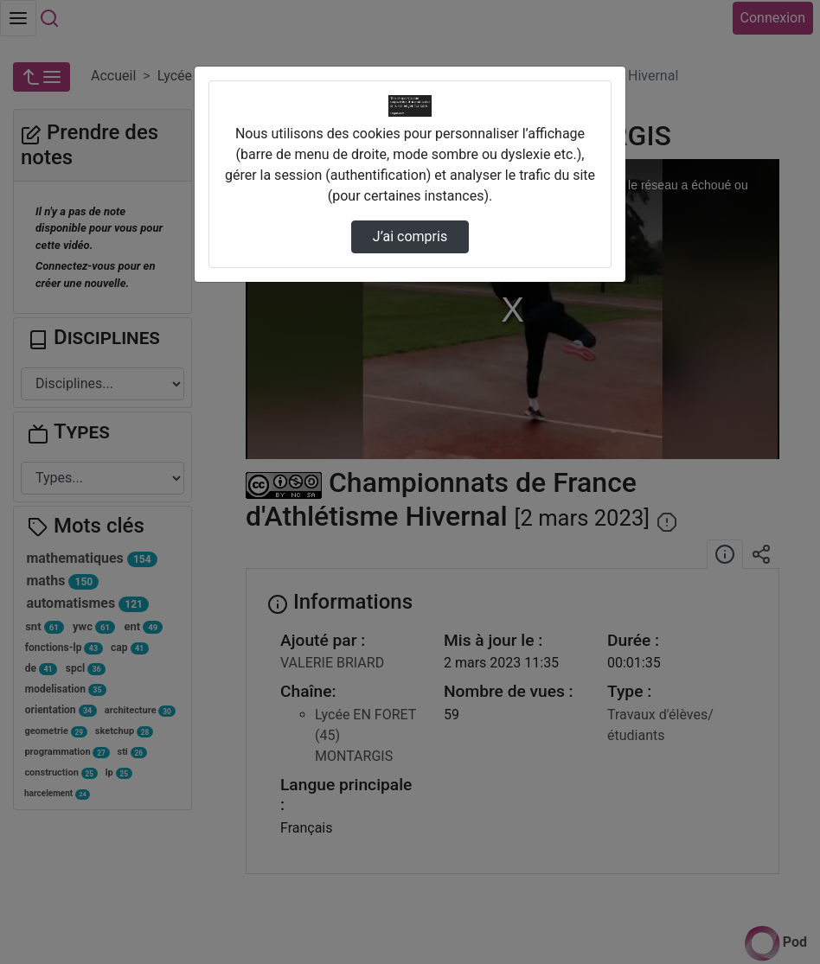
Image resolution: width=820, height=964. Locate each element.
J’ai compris (410, 236)
